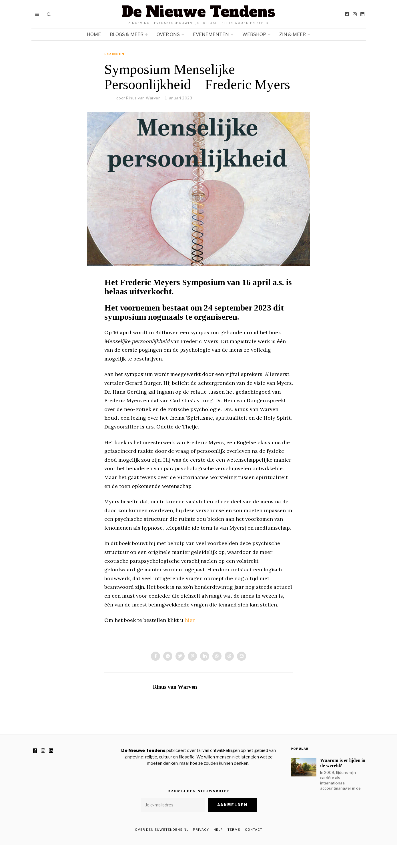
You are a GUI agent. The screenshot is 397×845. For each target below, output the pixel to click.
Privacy (201, 830)
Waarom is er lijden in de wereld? (342, 763)
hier (190, 620)
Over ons (168, 34)
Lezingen (114, 54)
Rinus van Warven (143, 98)
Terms (234, 830)
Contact (253, 830)
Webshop (254, 34)
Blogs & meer (126, 34)
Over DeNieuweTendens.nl (161, 830)
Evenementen (211, 34)
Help (218, 830)
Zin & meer (292, 34)
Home (94, 34)
